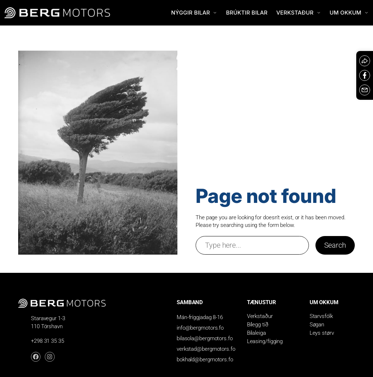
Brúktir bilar (246, 12)
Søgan (317, 324)
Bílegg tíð (257, 324)
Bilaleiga (256, 333)
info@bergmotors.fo (200, 328)
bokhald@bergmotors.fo (205, 359)
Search (335, 245)
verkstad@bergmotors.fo (206, 349)
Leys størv (322, 333)
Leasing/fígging (265, 341)
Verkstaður (298, 12)
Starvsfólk (321, 316)
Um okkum (349, 12)
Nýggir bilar (194, 12)
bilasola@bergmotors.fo (205, 338)
